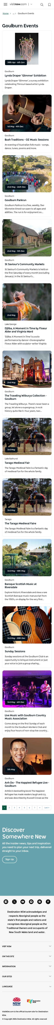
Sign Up (9, 859)
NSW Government (19, 1001)
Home (7, 13)
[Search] (42, 5)
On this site (27, 956)
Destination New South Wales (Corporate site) (33, 1001)
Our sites (27, 976)
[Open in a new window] (27, 49)
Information (27, 966)
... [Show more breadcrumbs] (14, 14)
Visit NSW (27, 946)
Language (27, 987)
